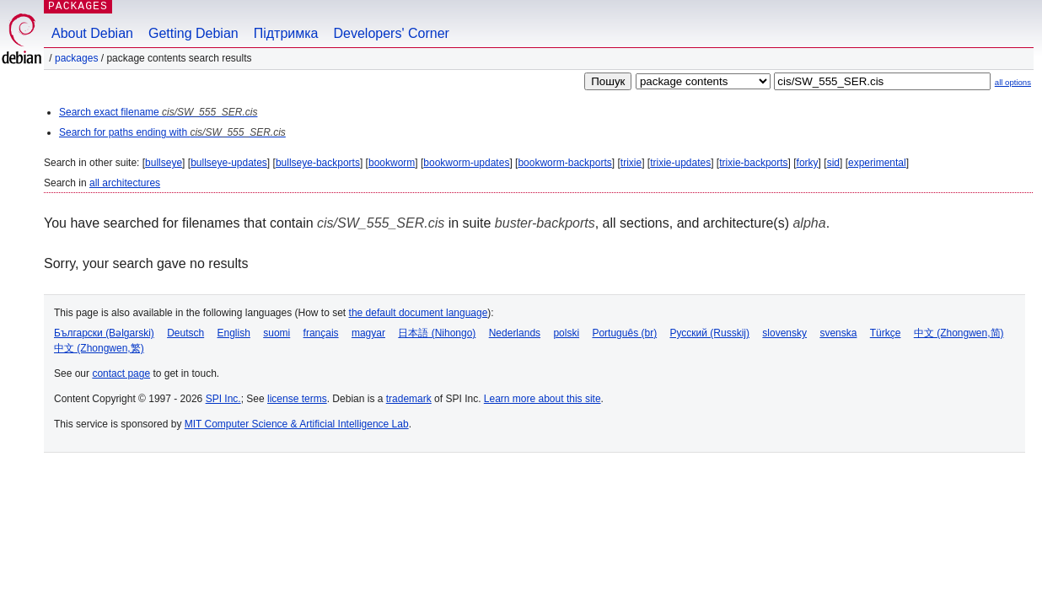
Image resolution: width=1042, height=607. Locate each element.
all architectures (124, 183)
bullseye (163, 163)
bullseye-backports (318, 163)
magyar (368, 333)
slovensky (784, 333)
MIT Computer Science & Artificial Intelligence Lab (297, 424)
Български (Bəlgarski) (104, 333)
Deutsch (185, 333)
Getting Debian (193, 33)
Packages (76, 58)
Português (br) (624, 333)
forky (808, 163)
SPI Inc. (223, 399)
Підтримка (286, 33)
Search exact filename (158, 112)
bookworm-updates (466, 163)
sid (833, 163)
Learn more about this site (542, 399)
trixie (631, 163)
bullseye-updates (229, 163)
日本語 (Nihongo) (436, 333)
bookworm (391, 163)
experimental (877, 163)
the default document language (418, 313)
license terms (297, 399)
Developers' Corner (391, 33)
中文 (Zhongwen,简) (959, 333)
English (234, 333)
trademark (409, 399)
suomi (276, 333)
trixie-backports (753, 163)
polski (566, 333)
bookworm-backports (564, 163)
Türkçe (885, 333)
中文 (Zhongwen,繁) (99, 348)
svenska (838, 333)
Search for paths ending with (172, 132)
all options (1013, 82)
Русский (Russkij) (709, 333)
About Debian (92, 33)
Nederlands (514, 333)
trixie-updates (680, 163)
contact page (121, 373)
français (321, 333)
